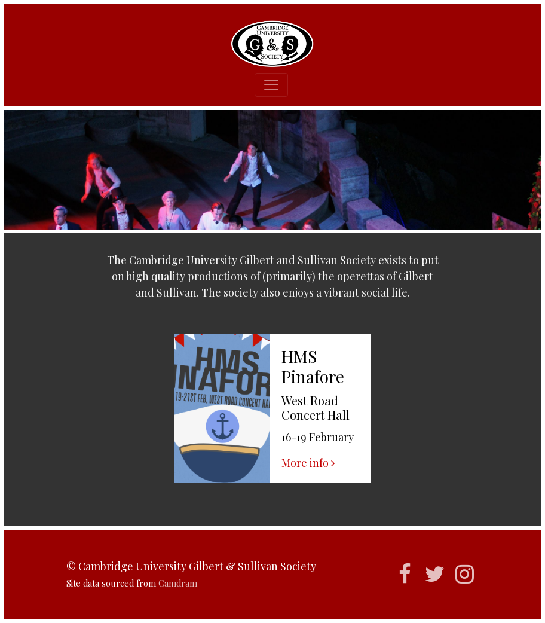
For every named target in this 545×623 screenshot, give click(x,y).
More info (308, 463)
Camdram (177, 583)
